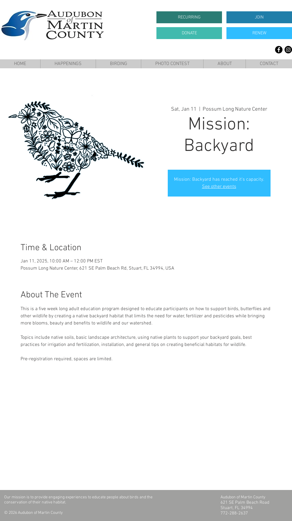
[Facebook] (278, 49)
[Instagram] (288, 49)
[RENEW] (259, 33)
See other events (219, 187)
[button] (68, 63)
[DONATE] (189, 33)
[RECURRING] (189, 17)
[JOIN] (259, 17)
